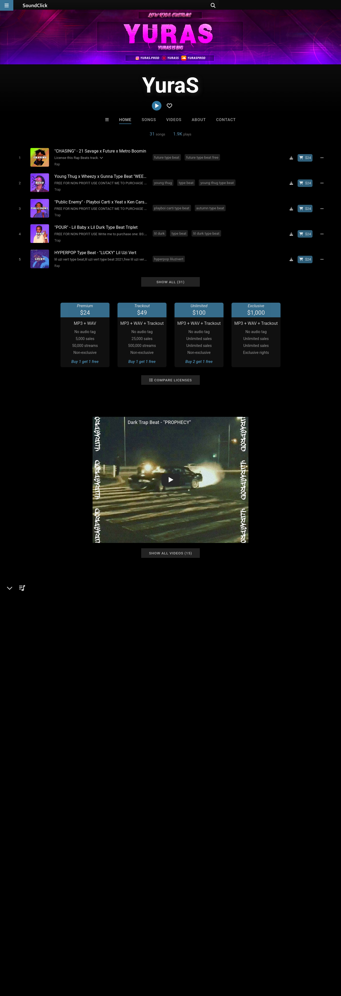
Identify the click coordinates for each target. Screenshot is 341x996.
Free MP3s (120, 876)
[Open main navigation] (6, 5)
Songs (149, 119)
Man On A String (192, 847)
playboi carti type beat (172, 205)
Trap (56, 188)
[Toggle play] (18, 157)
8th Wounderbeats (236, 847)
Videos (173, 119)
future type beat (167, 157)
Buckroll (105, 847)
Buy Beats (154, 876)
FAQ (22, 964)
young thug (164, 181)
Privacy (127, 964)
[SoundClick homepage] (35, 5)
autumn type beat (211, 205)
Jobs (73, 964)
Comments (253, 587)
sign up (260, 609)
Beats (25, 605)
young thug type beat (218, 181)
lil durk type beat (207, 230)
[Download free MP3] (293, 157)
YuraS (18, 587)
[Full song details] (323, 157)
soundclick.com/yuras (39, 618)
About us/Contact (47, 964)
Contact (226, 119)
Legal (144, 964)
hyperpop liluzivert (169, 254)
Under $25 (220, 876)
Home (125, 119)
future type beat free (203, 157)
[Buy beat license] (306, 157)
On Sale (187, 876)
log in (280, 609)
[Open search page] (335, 5)
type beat (187, 181)
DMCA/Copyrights (99, 964)
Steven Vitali (148, 847)
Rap (56, 164)
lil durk (160, 230)
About (199, 119)
